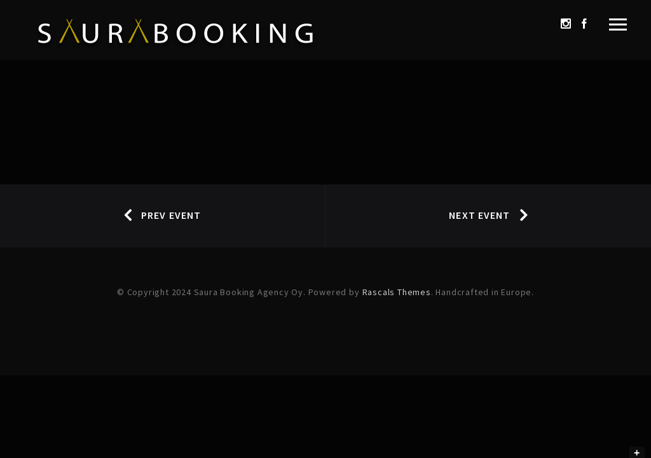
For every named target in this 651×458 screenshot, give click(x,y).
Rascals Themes (396, 292)
